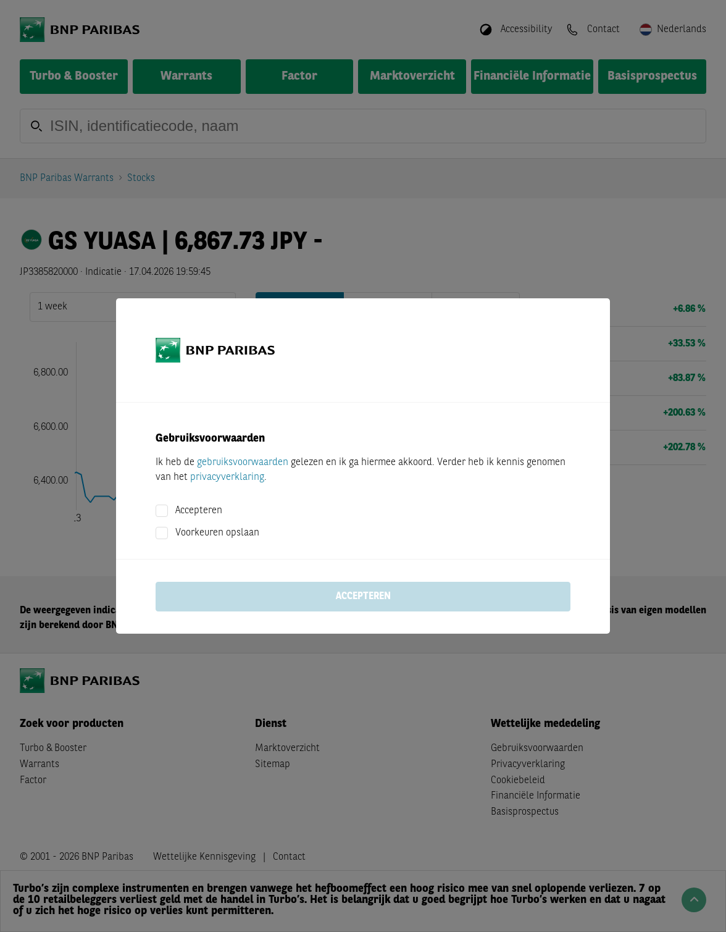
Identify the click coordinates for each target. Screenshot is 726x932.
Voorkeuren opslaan (217, 533)
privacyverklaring (227, 477)
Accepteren (198, 511)
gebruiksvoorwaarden (242, 463)
